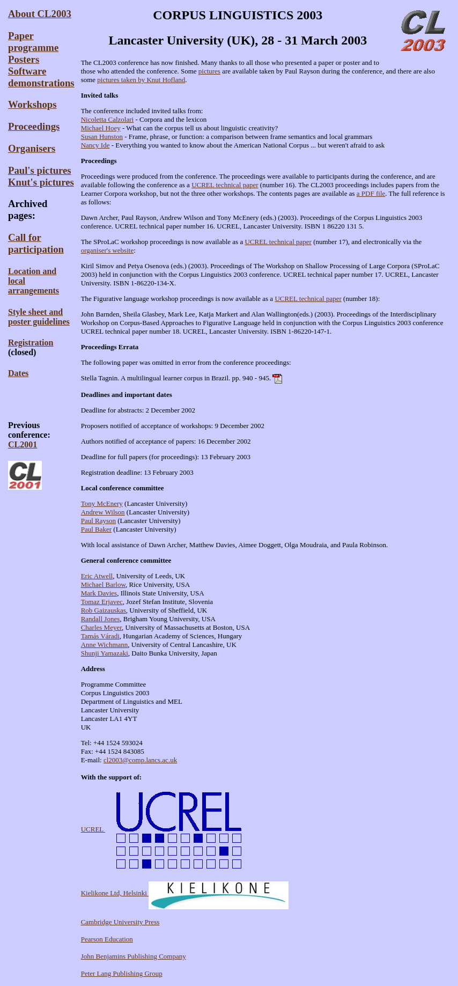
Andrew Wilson (103, 512)
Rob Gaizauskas (103, 610)
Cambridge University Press (120, 922)
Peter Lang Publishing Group (121, 973)
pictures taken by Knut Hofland (141, 80)
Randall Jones (100, 619)
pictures (209, 71)
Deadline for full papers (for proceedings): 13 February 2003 (165, 457)
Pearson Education (107, 939)
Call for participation (36, 243)
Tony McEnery (102, 503)
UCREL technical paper (224, 185)
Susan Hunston (102, 137)
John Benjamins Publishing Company (133, 956)
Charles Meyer (101, 627)
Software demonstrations (41, 77)
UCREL (167, 829)
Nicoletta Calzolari (107, 119)
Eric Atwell (97, 576)
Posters (23, 59)
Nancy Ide (95, 145)
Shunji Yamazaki (104, 653)
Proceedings (34, 126)
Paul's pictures (39, 170)
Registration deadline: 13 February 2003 (137, 472)
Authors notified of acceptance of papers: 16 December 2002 (166, 441)
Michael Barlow (103, 584)
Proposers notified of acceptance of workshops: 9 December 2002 (172, 426)
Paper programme (33, 41)
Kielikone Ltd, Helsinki (185, 893)
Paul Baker (96, 529)
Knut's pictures (41, 182)
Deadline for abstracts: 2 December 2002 (138, 410)
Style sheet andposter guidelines (39, 316)
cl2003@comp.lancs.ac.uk (140, 760)
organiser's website (107, 250)
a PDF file (371, 193)
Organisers (31, 148)
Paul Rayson (98, 521)
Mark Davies (99, 593)
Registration (30, 342)
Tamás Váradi (100, 636)
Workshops (32, 104)
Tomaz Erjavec (102, 602)
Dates (18, 373)
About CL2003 (39, 13)
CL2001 (22, 444)
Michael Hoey (101, 128)
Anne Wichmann (104, 645)
